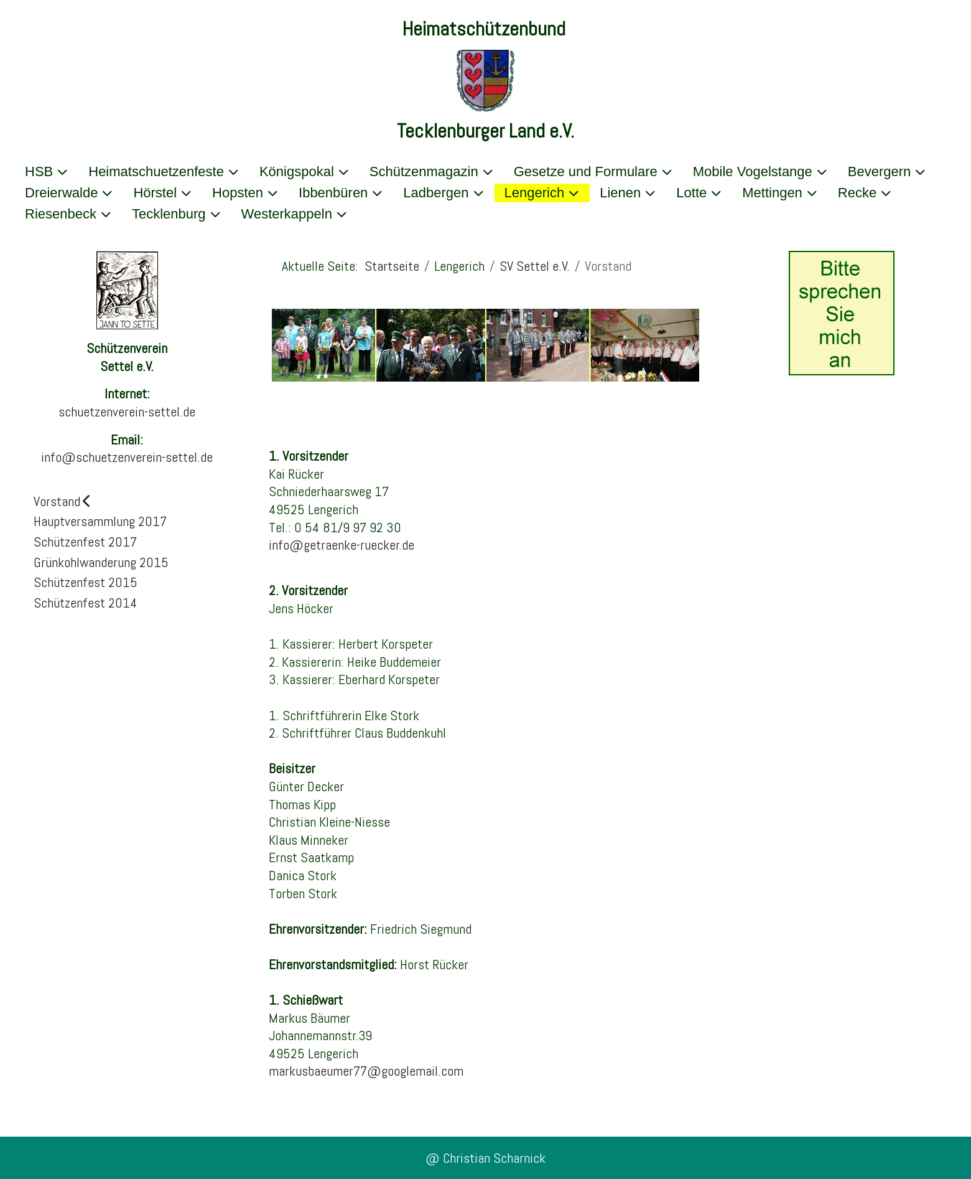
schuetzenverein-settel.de (126, 411)
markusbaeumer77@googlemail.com (366, 1070)
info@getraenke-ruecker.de (341, 544)
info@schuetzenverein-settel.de (127, 457)
